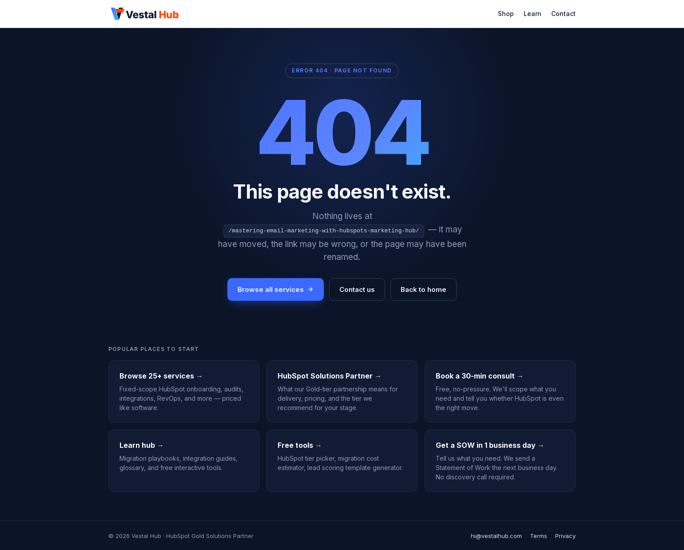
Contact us (357, 288)
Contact (563, 13)
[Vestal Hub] (144, 13)
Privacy (565, 534)
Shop (506, 13)
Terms (538, 534)
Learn (532, 13)
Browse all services (276, 288)
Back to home (423, 288)
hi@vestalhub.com (496, 534)
